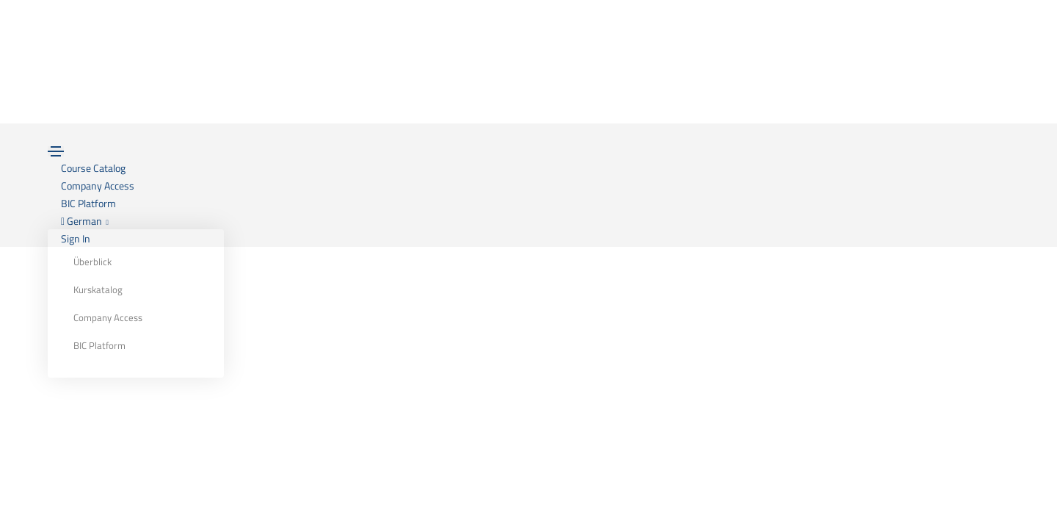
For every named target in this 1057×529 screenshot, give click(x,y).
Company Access (107, 317)
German (85, 220)
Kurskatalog (98, 289)
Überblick (92, 261)
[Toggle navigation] (56, 151)
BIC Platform (99, 345)
